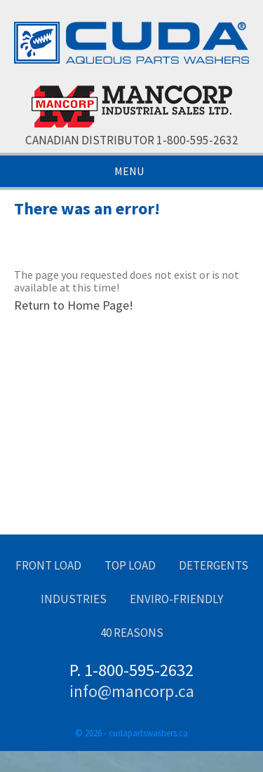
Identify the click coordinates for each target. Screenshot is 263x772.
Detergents (213, 565)
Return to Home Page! (73, 305)
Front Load (48, 565)
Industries (74, 599)
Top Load (130, 565)
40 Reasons (131, 632)
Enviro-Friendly (176, 599)
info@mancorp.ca (131, 691)
